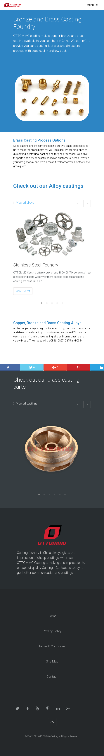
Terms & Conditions (52, 646)
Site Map (52, 661)
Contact (52, 676)
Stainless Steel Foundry (35, 265)
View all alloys (25, 202)
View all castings (26, 403)
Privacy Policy (52, 631)
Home (52, 616)
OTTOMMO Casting (48, 736)
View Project (23, 291)
